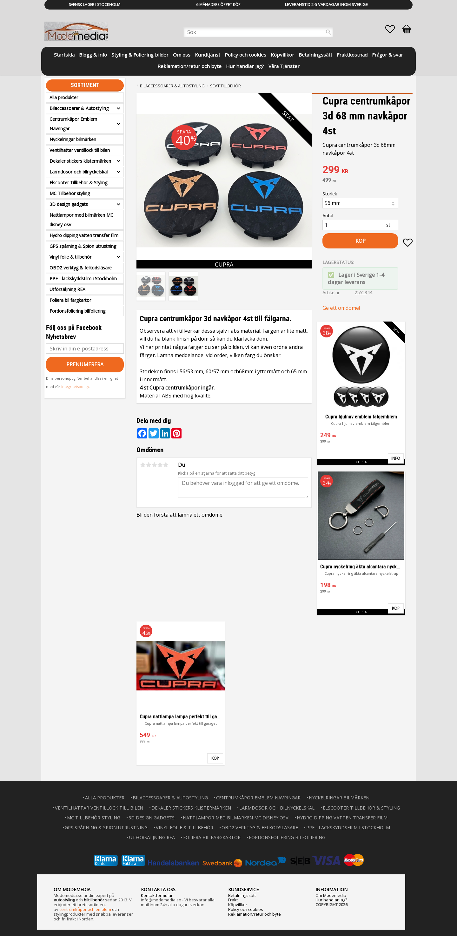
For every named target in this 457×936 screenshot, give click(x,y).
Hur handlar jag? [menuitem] (245, 66)
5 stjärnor (166, 465)
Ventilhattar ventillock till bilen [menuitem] (80, 150)
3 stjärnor (154, 465)
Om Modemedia (330, 895)
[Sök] (328, 32)
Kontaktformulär (157, 895)
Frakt (233, 900)
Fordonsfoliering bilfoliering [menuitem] (77, 311)
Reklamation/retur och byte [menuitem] (189, 66)
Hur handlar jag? (331, 900)
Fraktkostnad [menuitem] (352, 54)
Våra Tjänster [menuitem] (284, 66)
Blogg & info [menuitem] (93, 54)
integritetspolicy (75, 386)
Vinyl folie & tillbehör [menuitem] (70, 257)
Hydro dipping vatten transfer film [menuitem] (84, 235)
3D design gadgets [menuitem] (69, 204)
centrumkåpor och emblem (85, 909)
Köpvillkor (237, 904)
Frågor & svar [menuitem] (387, 54)
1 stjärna (143, 465)
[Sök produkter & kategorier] (258, 32)
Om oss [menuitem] (181, 54)
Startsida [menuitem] (64, 54)
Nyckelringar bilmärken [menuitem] (73, 139)
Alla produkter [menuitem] (64, 97)
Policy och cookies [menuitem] (245, 54)
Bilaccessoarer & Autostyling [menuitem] (79, 108)
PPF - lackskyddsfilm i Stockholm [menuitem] (83, 278)
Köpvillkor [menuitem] (282, 54)
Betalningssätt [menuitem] (315, 54)
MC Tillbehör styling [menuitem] (70, 193)
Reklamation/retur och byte (254, 914)
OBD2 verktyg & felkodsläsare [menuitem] (81, 268)
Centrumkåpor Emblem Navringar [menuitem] (73, 124)
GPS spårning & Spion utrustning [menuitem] (83, 246)
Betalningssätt (242, 895)
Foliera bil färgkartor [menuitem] (70, 300)
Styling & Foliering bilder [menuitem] (140, 54)
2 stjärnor (148, 465)
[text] (367, 170)
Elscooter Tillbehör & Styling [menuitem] (78, 183)
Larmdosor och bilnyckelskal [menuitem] (79, 172)
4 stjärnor (160, 465)
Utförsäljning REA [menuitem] (67, 289)
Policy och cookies (245, 909)
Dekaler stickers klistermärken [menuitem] (80, 161)
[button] (393, 29)
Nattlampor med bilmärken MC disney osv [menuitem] (81, 219)
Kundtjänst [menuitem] (207, 54)
